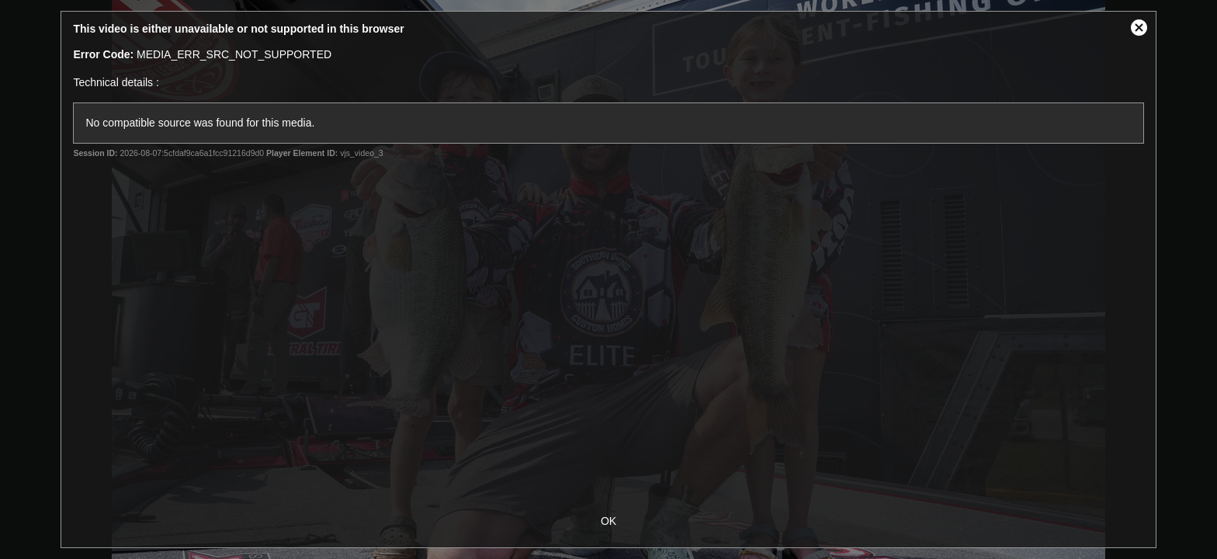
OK (608, 521)
